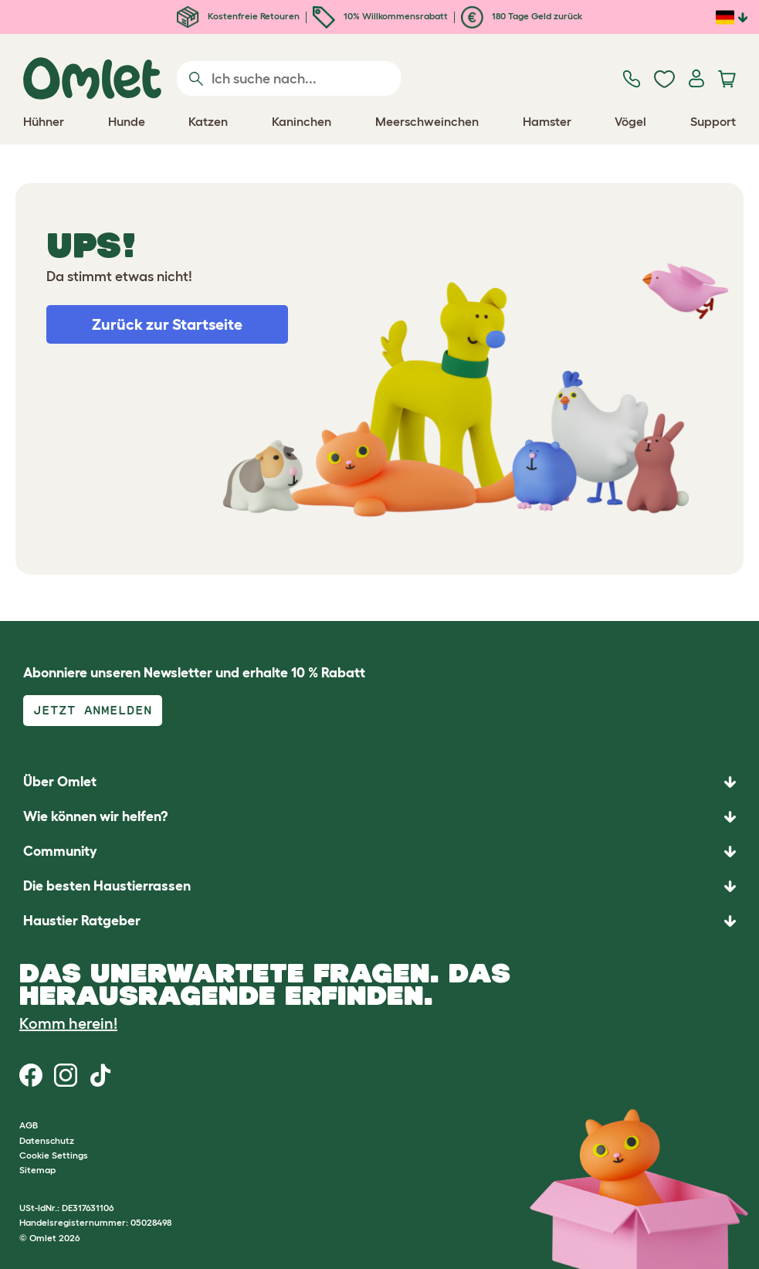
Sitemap (37, 1170)
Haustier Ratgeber (82, 920)
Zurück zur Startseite (167, 324)
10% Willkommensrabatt (380, 16)
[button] (379, 921)
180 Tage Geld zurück (521, 16)
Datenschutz (46, 1140)
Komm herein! (68, 1023)
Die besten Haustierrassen (107, 886)
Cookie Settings (53, 1155)
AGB (28, 1125)
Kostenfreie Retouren (238, 16)
